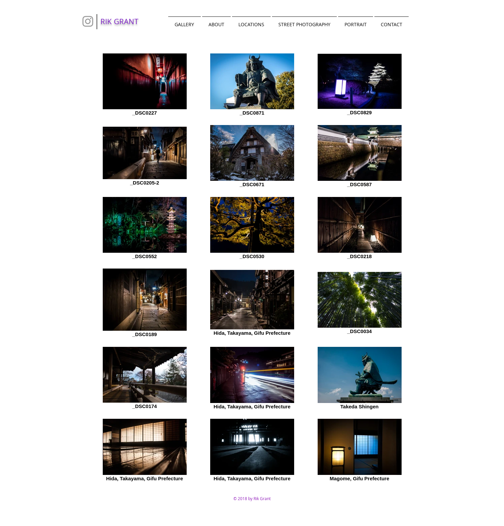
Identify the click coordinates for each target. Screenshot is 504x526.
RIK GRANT (119, 21)
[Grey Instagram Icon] (88, 21)
